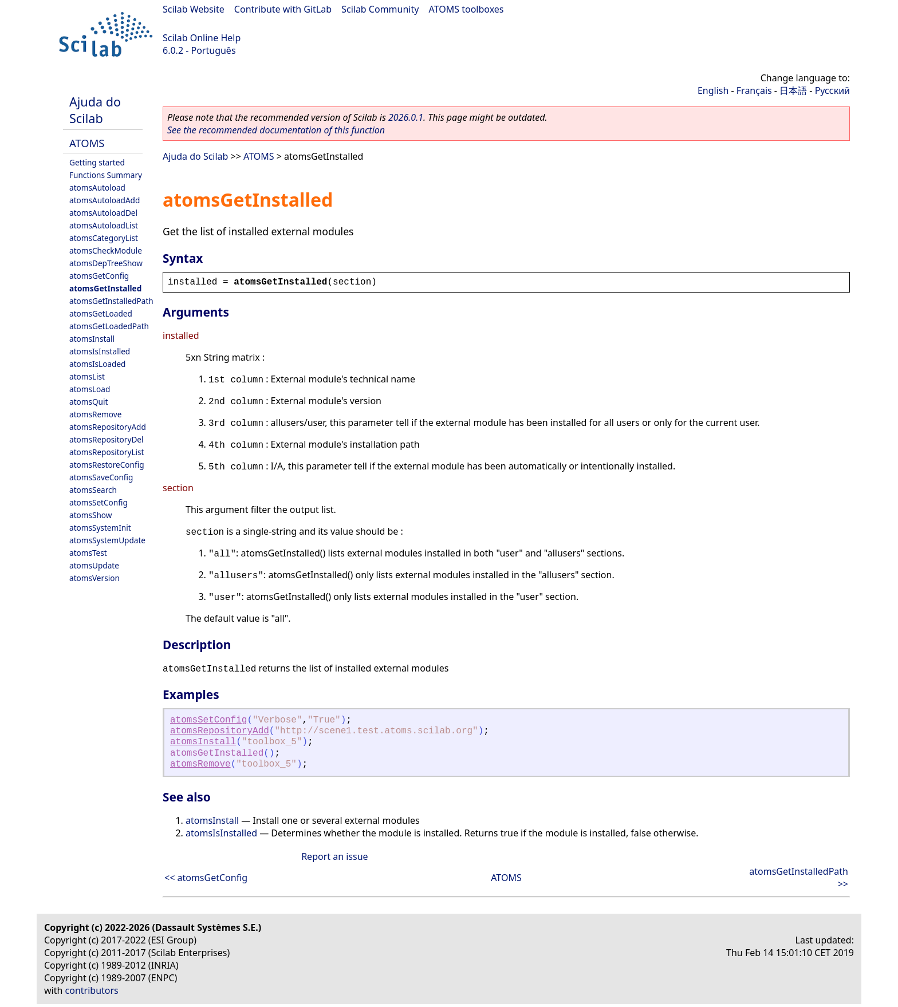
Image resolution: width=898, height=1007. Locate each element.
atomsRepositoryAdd (107, 426)
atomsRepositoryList (106, 452)
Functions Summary (105, 174)
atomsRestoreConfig (106, 464)
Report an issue (334, 856)
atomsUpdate (94, 565)
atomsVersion (94, 577)
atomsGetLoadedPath (109, 326)
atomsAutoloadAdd (104, 200)
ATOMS (86, 143)
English (713, 90)
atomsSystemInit (100, 527)
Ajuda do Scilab (95, 110)
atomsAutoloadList (103, 225)
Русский (832, 90)
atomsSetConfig (98, 502)
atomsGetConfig (99, 275)
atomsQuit (88, 401)
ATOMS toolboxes (466, 9)
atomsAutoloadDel (103, 212)
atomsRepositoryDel (106, 439)
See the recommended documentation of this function (276, 130)
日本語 (793, 90)
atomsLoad (89, 389)
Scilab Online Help (202, 37)
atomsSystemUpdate (107, 540)
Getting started (97, 162)
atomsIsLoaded (97, 363)
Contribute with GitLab (283, 9)
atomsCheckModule (105, 250)
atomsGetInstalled (105, 288)
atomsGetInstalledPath (111, 300)
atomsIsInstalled (99, 351)
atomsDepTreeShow (106, 263)
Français (754, 90)
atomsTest (88, 552)
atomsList (87, 376)
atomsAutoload (97, 187)
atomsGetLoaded (100, 313)
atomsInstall (92, 338)
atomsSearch (93, 489)
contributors (92, 990)
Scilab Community (380, 9)
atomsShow (90, 515)
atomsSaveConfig (101, 477)
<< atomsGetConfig (205, 877)
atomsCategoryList (103, 237)
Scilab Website (193, 9)
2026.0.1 (405, 117)
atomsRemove (95, 414)
